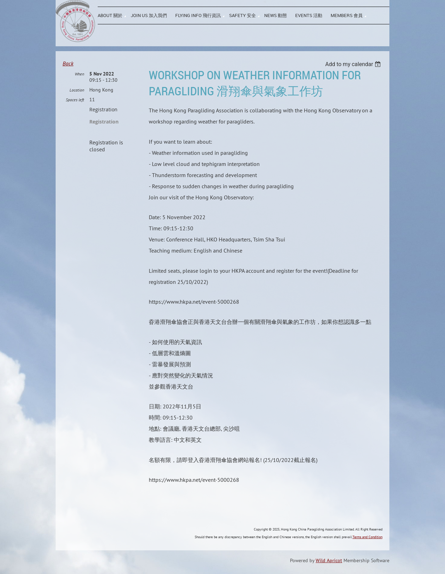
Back (68, 63)
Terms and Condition (367, 537)
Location (77, 90)
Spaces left (75, 99)
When (79, 74)
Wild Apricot (329, 560)
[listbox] (353, 64)
